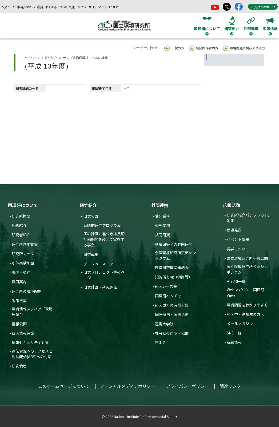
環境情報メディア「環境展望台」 (32, 311)
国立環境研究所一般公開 (247, 258)
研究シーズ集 (166, 286)
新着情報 (234, 342)
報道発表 (234, 230)
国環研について (23, 205)
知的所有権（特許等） (173, 277)
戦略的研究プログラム (102, 225)
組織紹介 (19, 225)
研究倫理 (19, 366)
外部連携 (159, 205)
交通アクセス (77, 7)
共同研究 (162, 234)
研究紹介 (51, 58)
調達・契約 (21, 272)
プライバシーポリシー (187, 386)
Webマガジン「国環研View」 (245, 292)
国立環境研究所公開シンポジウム (247, 269)
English (113, 7)
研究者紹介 (21, 234)
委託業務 (162, 225)
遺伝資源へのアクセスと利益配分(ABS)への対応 (32, 353)
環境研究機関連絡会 (172, 267)
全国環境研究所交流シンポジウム (175, 255)
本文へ (5, 7)
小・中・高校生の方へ (245, 314)
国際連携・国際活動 (172, 314)
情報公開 (19, 323)
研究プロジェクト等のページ (104, 274)
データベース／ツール (102, 263)
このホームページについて (63, 386)
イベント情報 (238, 239)
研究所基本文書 (25, 244)
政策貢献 (19, 300)
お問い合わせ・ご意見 (28, 7)
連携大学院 (164, 323)
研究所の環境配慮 (27, 291)
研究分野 (90, 216)
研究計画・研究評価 (100, 287)
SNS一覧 (234, 333)
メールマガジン (240, 323)
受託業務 (162, 216)
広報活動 (231, 205)
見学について (238, 249)
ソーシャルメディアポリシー (127, 386)
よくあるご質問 (55, 7)
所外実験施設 (23, 263)
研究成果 (90, 254)
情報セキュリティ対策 (30, 342)
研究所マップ (23, 253)
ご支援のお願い (263, 7)
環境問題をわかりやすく (247, 305)
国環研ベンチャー (170, 295)
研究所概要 (21, 216)
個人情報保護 (23, 333)
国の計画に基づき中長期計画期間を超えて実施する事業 (104, 239)
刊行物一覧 (236, 281)
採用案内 (19, 281)
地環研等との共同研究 (173, 244)
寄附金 (160, 342)
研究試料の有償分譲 (172, 305)
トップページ (30, 58)
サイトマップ (98, 7)
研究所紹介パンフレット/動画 (248, 217)
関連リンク (230, 386)
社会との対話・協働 (172, 333)
